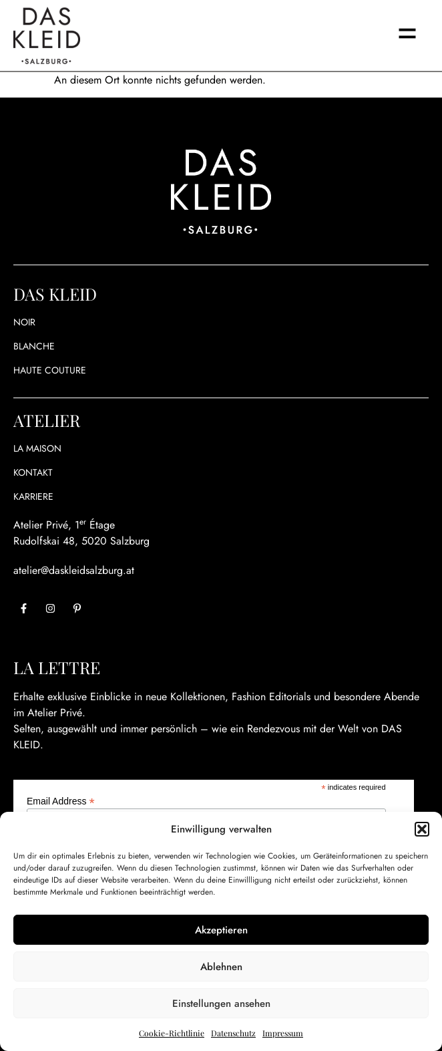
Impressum (282, 1033)
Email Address (61, 800)
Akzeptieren (221, 930)
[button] (422, 829)
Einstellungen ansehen (221, 1003)
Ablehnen (221, 966)
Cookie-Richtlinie (171, 1033)
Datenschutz (233, 1033)
